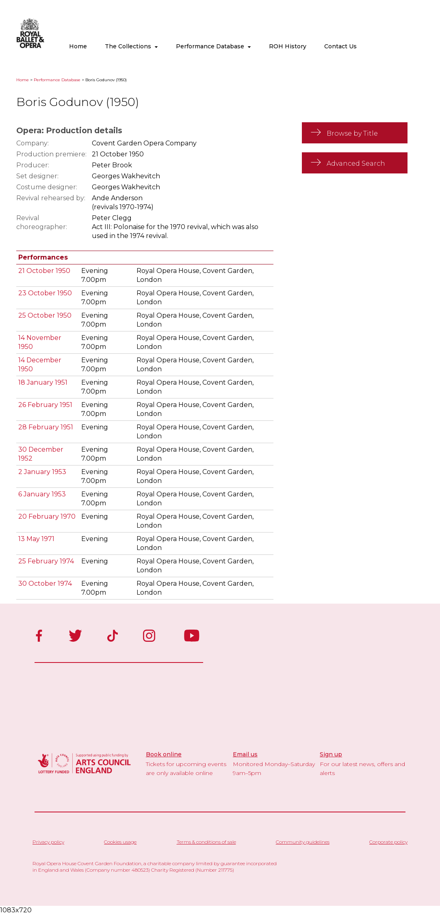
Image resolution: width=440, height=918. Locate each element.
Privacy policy (48, 842)
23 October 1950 (45, 293)
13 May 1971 (36, 539)
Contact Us (340, 46)
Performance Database (213, 46)
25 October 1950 (45, 315)
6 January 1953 (42, 494)
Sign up (331, 754)
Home (78, 46)
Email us (245, 754)
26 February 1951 (45, 405)
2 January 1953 (42, 472)
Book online (164, 754)
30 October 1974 (45, 583)
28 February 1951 (45, 427)
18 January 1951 (42, 382)
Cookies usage (120, 842)
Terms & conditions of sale (206, 842)
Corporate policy (388, 842)
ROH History (287, 46)
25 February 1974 (46, 561)
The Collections (131, 46)
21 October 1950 (44, 271)
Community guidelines (302, 842)
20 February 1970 (47, 516)
